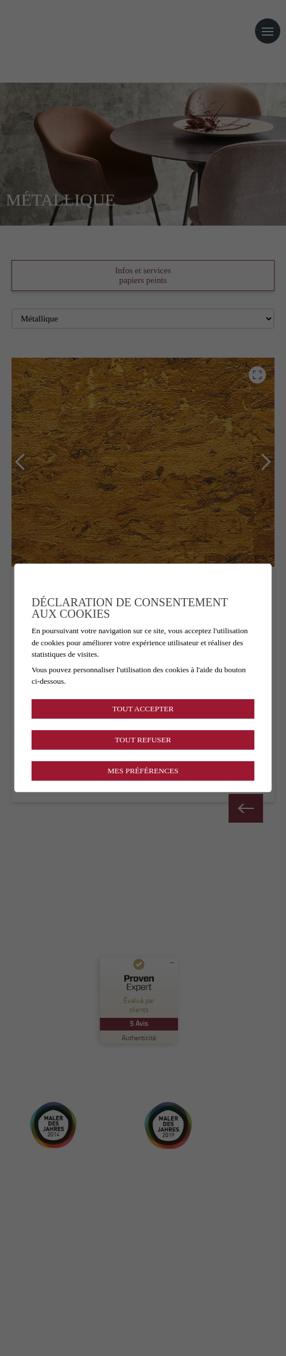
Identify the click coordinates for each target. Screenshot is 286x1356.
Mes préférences (142, 770)
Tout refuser (143, 739)
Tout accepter (142, 708)
